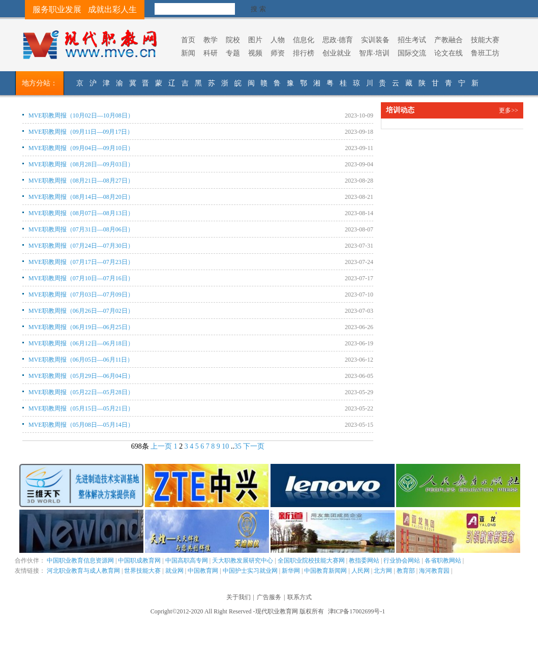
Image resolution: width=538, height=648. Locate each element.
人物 (278, 40)
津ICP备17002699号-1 (356, 611)
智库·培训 (374, 53)
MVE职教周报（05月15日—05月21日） (81, 408)
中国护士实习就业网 (250, 570)
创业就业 (336, 53)
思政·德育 (337, 40)
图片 (255, 40)
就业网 (174, 570)
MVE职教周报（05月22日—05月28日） (81, 392)
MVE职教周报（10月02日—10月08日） (81, 115)
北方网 (383, 570)
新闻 (188, 53)
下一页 (253, 446)
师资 (278, 53)
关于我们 (238, 597)
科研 (210, 53)
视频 (255, 53)
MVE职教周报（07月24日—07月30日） (81, 245)
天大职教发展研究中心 (242, 560)
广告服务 (269, 597)
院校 (233, 40)
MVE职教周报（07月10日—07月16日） (81, 278)
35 (238, 446)
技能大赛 (485, 40)
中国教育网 (203, 570)
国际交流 (412, 53)
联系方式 (299, 597)
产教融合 (448, 40)
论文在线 (448, 53)
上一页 (161, 446)
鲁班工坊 (485, 53)
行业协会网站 (401, 560)
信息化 (303, 40)
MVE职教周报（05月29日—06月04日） (81, 375)
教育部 (406, 570)
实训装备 (375, 40)
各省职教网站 (443, 560)
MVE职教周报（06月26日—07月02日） (81, 310)
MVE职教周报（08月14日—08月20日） (81, 196)
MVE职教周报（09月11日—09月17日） (80, 131)
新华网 (291, 570)
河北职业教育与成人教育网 (83, 570)
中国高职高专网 (186, 560)
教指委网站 (364, 560)
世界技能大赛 (142, 570)
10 (225, 446)
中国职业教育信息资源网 (80, 560)
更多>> (508, 110)
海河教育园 (434, 570)
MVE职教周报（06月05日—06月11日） (80, 359)
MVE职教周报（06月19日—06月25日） (81, 327)
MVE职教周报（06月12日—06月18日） (81, 343)
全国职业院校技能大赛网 (311, 560)
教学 (210, 40)
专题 (233, 53)
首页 (188, 40)
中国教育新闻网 (325, 570)
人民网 (360, 570)
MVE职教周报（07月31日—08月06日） (81, 229)
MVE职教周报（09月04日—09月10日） (81, 148)
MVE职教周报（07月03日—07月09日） (81, 294)
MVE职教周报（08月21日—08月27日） (81, 180)
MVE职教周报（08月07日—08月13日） (81, 213)
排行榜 (303, 53)
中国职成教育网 (139, 560)
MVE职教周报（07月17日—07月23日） (81, 262)
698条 (140, 446)
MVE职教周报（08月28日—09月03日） (81, 164)
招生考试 (412, 40)
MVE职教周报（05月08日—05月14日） (81, 424)
